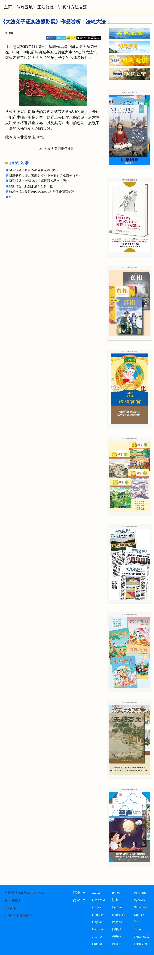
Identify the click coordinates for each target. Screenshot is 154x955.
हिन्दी (115, 900)
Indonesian (119, 914)
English (97, 922)
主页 (8, 7)
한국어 (116, 936)
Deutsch (98, 914)
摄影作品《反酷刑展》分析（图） (32, 186)
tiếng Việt (140, 943)
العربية (96, 892)
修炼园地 (24, 7)
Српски (139, 914)
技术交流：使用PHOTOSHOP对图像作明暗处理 (42, 191)
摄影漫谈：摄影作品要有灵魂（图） (34, 170)
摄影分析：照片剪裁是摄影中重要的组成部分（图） (45, 175)
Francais (98, 943)
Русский (140, 900)
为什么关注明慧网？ (18, 915)
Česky (96, 907)
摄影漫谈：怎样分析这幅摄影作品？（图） (39, 181)
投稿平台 (11, 908)
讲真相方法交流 (72, 7)
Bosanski (98, 900)
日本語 (116, 929)
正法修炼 (45, 7)
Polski (116, 943)
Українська (141, 936)
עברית (116, 892)
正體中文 (79, 892)
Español (97, 929)
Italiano (117, 922)
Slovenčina (141, 907)
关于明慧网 (12, 900)
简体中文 (79, 900)
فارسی (97, 936)
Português (141, 892)
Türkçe (138, 929)
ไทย (137, 922)
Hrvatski (117, 907)
